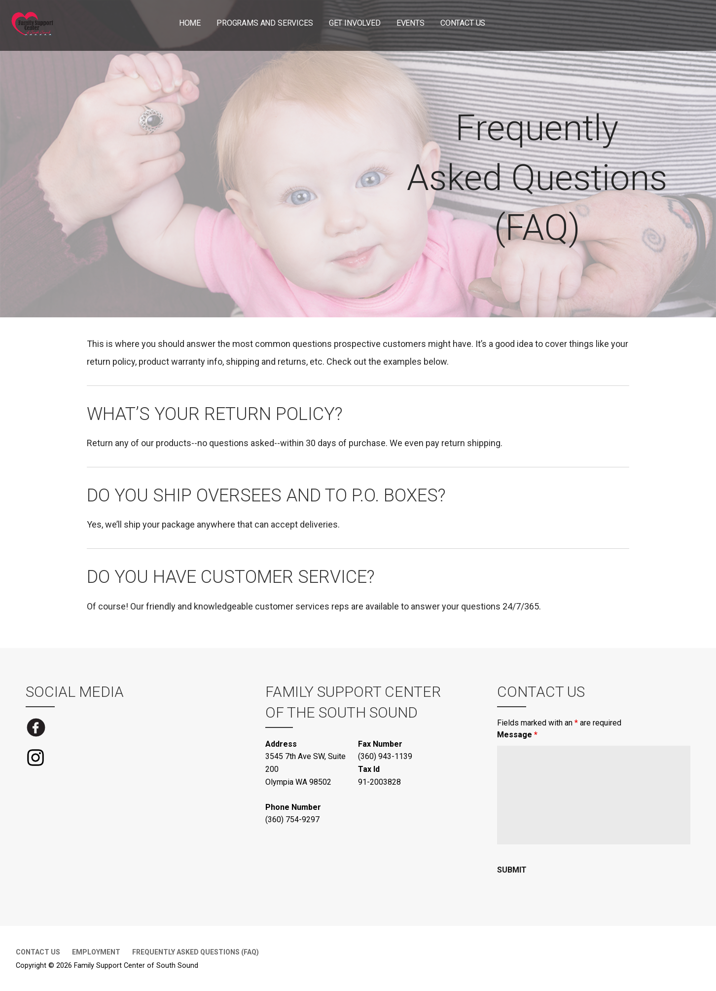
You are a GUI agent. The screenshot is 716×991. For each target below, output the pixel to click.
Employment (96, 952)
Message (517, 734)
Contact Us (462, 23)
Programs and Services (264, 23)
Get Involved (355, 23)
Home (190, 23)
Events (410, 23)
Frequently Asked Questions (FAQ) (195, 952)
